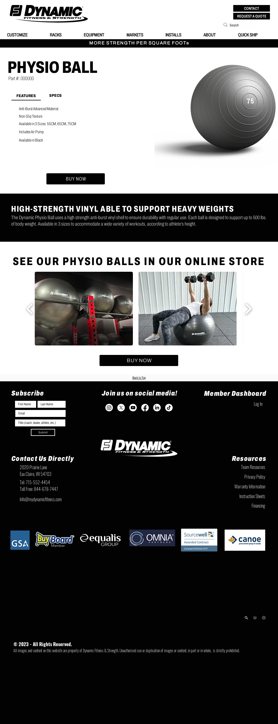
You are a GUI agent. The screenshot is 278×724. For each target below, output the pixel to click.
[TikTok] (169, 407)
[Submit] (43, 432)
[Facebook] (145, 407)
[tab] (26, 95)
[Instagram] (109, 407)
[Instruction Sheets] (237, 496)
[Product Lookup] (246, 617)
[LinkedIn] (157, 407)
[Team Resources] (237, 467)
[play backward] (30, 308)
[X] (121, 407)
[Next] (263, 617)
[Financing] (237, 505)
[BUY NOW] (75, 178)
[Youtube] (133, 407)
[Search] (238, 25)
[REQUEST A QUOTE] (251, 16)
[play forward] (248, 308)
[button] (251, 8)
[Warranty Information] (237, 486)
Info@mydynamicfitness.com (41, 499)
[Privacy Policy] (237, 477)
